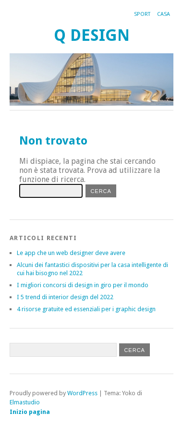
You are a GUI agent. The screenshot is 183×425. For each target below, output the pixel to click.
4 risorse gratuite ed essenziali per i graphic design (86, 309)
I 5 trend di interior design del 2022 (65, 297)
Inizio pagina (30, 411)
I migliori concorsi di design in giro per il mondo (82, 285)
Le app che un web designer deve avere (71, 252)
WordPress (82, 393)
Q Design (92, 35)
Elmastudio (25, 402)
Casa (163, 14)
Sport (142, 14)
